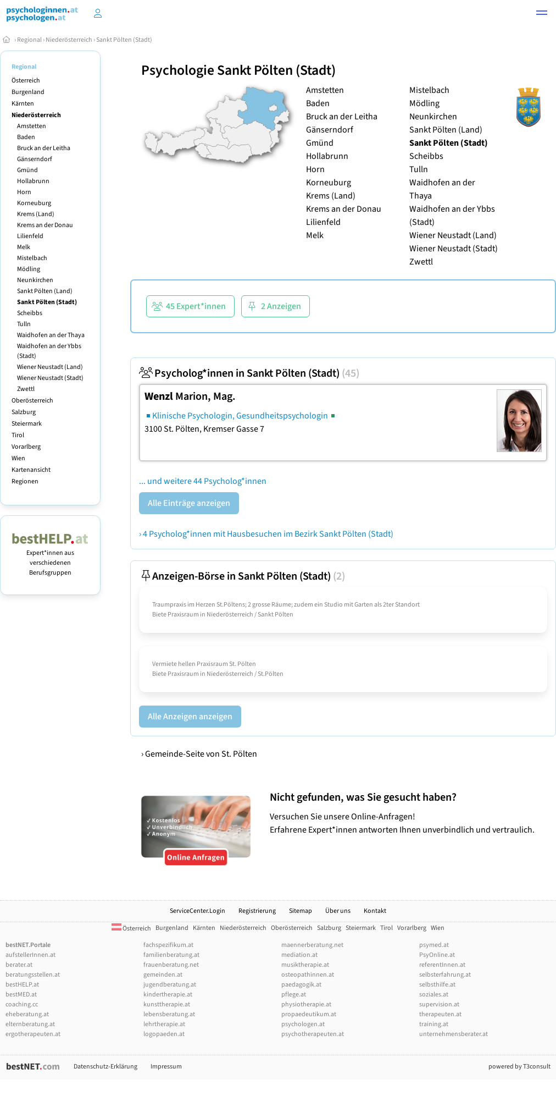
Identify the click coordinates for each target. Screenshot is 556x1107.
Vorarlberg (26, 446)
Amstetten (31, 126)
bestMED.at (21, 994)
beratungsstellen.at (32, 974)
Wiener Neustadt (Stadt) (50, 378)
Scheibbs (29, 313)
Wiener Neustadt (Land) (50, 367)
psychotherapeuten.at (312, 1034)
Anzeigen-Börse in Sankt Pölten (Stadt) (242, 576)
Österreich (26, 80)
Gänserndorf (34, 159)
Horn (24, 192)
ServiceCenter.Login (197, 911)
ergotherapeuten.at (32, 1034)
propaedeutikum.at (308, 1014)
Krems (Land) (35, 214)
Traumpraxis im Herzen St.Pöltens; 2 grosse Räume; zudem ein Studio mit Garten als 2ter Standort (286, 604)
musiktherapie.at (305, 965)
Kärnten (23, 103)
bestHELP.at (22, 984)
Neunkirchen (35, 280)
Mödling (28, 269)
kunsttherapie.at (166, 1004)
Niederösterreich (69, 40)
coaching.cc (21, 1004)
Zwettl (26, 389)
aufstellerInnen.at (30, 955)
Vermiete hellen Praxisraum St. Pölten (204, 664)
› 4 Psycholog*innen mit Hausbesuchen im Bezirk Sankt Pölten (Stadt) (266, 534)
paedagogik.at (301, 984)
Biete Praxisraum (175, 614)
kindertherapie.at (167, 994)
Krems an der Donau (45, 225)
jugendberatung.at (169, 984)
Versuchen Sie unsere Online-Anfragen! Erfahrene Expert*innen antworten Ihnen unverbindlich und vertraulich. (410, 813)
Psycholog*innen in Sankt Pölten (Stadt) (249, 373)
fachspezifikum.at (168, 945)
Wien (18, 458)
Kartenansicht (31, 470)
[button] (542, 14)
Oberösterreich (32, 400)
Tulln (24, 324)
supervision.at (439, 1004)
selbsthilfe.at (437, 984)
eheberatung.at (27, 1014)
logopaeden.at (164, 1034)
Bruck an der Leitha (43, 148)
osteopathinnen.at (307, 974)
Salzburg (24, 412)
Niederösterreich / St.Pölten (245, 674)
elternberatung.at (30, 1024)
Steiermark (27, 423)
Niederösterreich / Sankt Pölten (250, 614)
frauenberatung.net (171, 965)
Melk (23, 247)
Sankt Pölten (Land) (45, 291)
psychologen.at (303, 1024)
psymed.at (434, 945)
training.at (433, 1024)
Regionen (25, 481)
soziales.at (433, 994)
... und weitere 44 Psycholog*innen (202, 481)
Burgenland (28, 92)
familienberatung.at (171, 955)
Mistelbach (32, 258)
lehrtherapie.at (164, 1024)
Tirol (18, 435)
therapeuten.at (440, 1014)
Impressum (166, 1066)
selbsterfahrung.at (445, 974)
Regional (29, 40)
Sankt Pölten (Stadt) (124, 40)
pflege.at (293, 994)
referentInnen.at (442, 965)
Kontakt (375, 911)
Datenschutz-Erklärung (105, 1066)
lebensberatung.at (169, 1014)
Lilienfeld (30, 236)
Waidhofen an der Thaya (51, 335)
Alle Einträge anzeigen (189, 503)
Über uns (338, 911)
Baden (26, 137)
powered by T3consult (519, 1066)
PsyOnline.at (437, 955)
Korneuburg (34, 203)
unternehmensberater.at (453, 1034)
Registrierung (257, 911)
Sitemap (300, 911)
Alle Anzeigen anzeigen (190, 717)
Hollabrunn (33, 181)
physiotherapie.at (306, 1004)
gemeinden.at (162, 974)
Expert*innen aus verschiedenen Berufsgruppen (50, 557)
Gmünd (27, 170)
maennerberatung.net (312, 945)
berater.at (18, 965)
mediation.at (299, 955)
